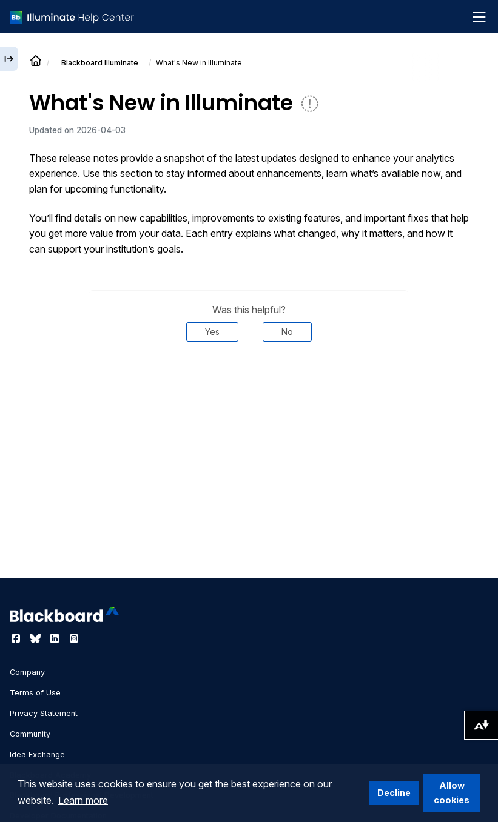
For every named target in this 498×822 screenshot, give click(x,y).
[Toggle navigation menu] (479, 17)
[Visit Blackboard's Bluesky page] (36, 638)
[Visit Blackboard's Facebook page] (17, 638)
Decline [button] (394, 792)
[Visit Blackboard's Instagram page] (74, 638)
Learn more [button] (83, 800)
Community (30, 733)
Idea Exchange (37, 754)
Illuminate (99, 62)
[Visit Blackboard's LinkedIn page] (56, 638)
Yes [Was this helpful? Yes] (212, 331)
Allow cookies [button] (451, 792)
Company (27, 672)
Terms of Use (35, 692)
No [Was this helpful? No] (287, 331)
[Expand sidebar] (9, 59)
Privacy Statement (44, 713)
